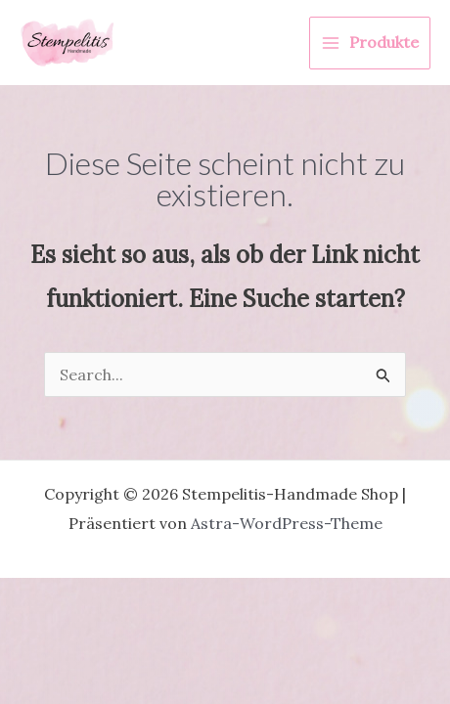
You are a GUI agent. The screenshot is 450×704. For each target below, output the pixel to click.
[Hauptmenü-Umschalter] (369, 43)
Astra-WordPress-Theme (286, 523)
